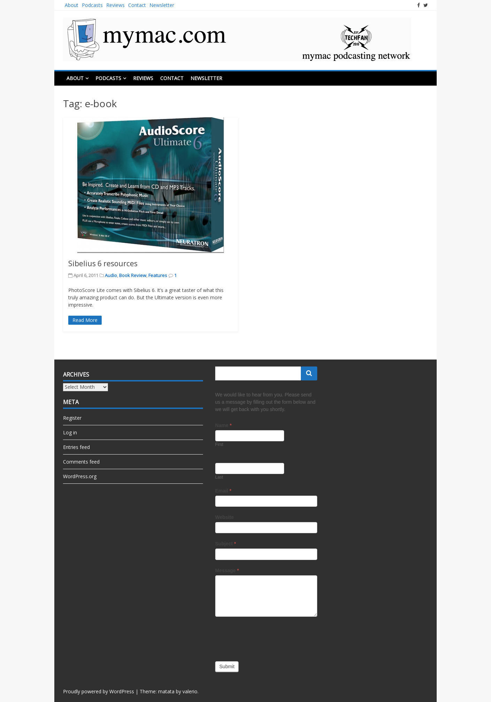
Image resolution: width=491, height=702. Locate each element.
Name (223, 425)
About (71, 5)
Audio (111, 275)
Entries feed (76, 447)
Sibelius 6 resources (103, 263)
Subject (225, 543)
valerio (189, 691)
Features (157, 275)
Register (72, 418)
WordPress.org (79, 476)
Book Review (132, 275)
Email (223, 491)
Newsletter (161, 5)
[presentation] (268, 637)
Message (227, 570)
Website (224, 517)
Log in (70, 432)
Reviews (115, 5)
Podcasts (92, 5)
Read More (85, 320)
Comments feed (81, 461)
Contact (137, 5)
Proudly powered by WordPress (98, 691)
